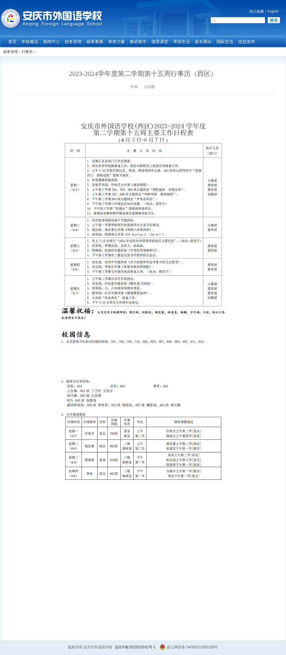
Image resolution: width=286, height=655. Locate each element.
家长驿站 (203, 41)
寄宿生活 (181, 41)
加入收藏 (256, 11)
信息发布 (246, 41)
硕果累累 (94, 41)
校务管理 (73, 41)
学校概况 (29, 41)
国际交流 (224, 41)
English (272, 11)
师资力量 (116, 41)
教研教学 (138, 41)
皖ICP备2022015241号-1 (135, 647)
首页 (12, 41)
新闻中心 (51, 41)
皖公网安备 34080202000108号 (189, 647)
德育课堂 (159, 41)
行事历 (27, 52)
